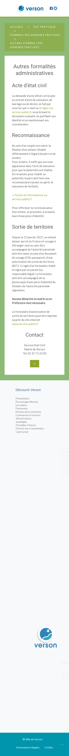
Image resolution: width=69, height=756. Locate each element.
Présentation (30, 398)
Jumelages (29, 421)
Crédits (49, 747)
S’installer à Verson (33, 425)
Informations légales (28, 747)
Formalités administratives (35, 34)
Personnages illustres (34, 401)
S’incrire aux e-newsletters (37, 428)
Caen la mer (29, 431)
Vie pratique (44, 26)
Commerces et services (35, 415)
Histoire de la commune (36, 411)
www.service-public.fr (25, 324)
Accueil (17, 26)
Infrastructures (31, 418)
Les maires (29, 405)
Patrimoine (29, 408)
